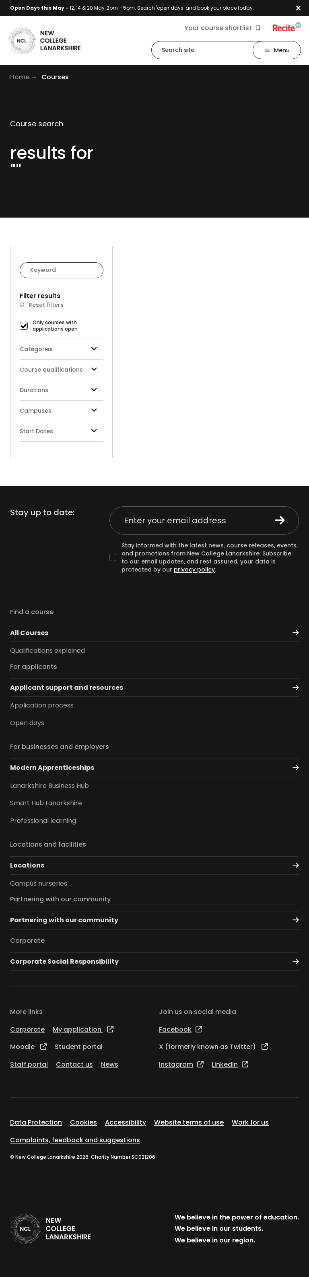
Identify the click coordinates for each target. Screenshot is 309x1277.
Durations (61, 390)
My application (83, 1029)
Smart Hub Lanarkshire (46, 803)
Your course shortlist (222, 28)
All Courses (154, 633)
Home (19, 77)
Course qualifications (61, 369)
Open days (27, 723)
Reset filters (42, 305)
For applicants (33, 666)
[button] (302, 8)
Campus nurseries (38, 883)
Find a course (32, 612)
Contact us (74, 1064)
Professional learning (43, 820)
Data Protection (36, 1122)
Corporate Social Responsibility (154, 961)
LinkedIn (230, 1064)
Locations (154, 865)
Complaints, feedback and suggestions (75, 1140)
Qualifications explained (47, 650)
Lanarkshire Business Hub (49, 785)
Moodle (28, 1046)
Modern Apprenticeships (154, 768)
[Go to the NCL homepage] (44, 41)
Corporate (27, 940)
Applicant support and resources (154, 688)
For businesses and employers (59, 746)
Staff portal (29, 1064)
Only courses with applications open (55, 326)
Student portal (79, 1046)
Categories (61, 349)
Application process (42, 705)
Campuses (61, 410)
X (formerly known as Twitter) (213, 1046)
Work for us (250, 1122)
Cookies (83, 1122)
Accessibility (125, 1122)
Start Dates (61, 431)
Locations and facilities (48, 844)
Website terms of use (189, 1122)
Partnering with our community (60, 899)
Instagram (181, 1064)
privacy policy (194, 569)
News (109, 1064)
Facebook (180, 1029)
